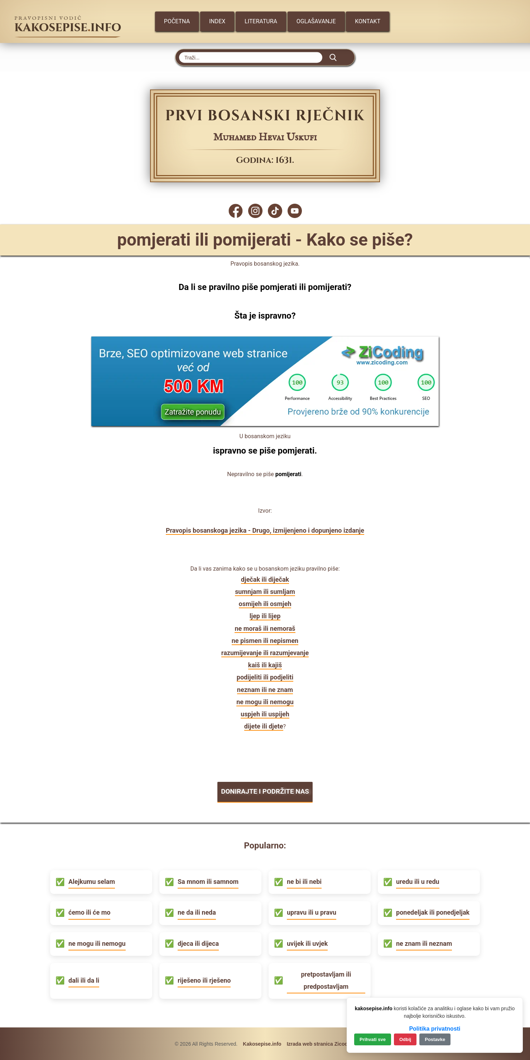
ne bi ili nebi (304, 881)
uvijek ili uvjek (307, 943)
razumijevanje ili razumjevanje (265, 653)
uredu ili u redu (417, 881)
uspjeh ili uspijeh (265, 714)
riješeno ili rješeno (204, 980)
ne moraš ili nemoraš (265, 628)
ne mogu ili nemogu (265, 702)
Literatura (261, 21)
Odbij (405, 1039)
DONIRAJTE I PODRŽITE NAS (265, 791)
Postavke (435, 1039)
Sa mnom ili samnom (208, 881)
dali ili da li (83, 980)
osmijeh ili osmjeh (265, 604)
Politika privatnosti (434, 1029)
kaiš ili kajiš (265, 665)
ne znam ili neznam (424, 943)
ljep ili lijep (265, 616)
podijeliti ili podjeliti (265, 677)
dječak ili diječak (265, 579)
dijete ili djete (263, 726)
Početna (176, 21)
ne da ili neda (197, 912)
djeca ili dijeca (198, 943)
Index (217, 21)
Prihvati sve (373, 1039)
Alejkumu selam (91, 881)
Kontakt (368, 21)
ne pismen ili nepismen (265, 640)
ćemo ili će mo (89, 912)
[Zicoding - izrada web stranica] (265, 423)
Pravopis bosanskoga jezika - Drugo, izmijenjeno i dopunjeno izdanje (265, 530)
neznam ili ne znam (265, 689)
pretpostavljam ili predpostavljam (326, 979)
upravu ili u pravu (311, 912)
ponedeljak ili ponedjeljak (432, 912)
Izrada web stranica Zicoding (321, 1043)
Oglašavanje (316, 21)
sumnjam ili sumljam (265, 591)
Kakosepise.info (262, 1043)
